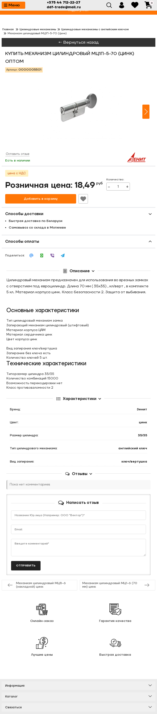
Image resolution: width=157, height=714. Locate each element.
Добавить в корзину (41, 199)
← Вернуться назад (78, 42)
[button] (145, 112)
